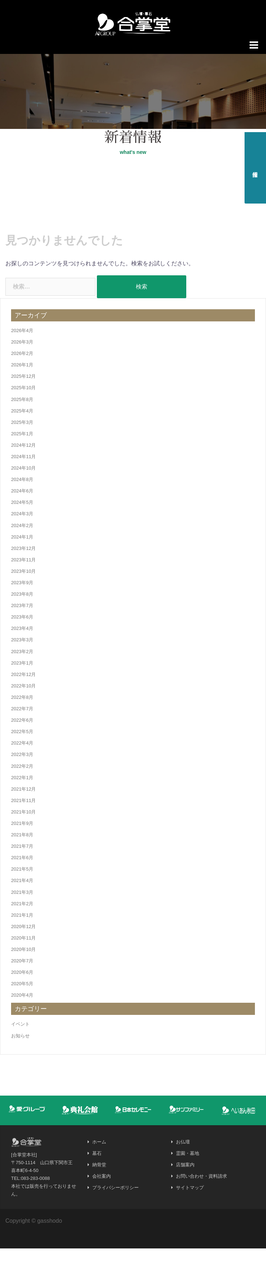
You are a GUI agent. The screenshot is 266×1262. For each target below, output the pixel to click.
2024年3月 (22, 527)
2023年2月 (22, 664)
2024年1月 (22, 550)
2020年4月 (22, 1008)
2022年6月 (22, 733)
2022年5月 (22, 745)
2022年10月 (23, 699)
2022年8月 (22, 710)
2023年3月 (22, 653)
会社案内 (101, 1189)
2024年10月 (23, 481)
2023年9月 (22, 596)
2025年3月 (22, 435)
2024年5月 (22, 516)
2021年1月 (22, 928)
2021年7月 (22, 859)
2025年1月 (22, 447)
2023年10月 (23, 584)
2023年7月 (22, 619)
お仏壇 (183, 1155)
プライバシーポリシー (115, 1201)
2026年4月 (22, 343)
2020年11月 (23, 951)
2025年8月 (22, 412)
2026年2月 (22, 367)
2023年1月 (22, 676)
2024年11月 (23, 469)
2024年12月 (23, 458)
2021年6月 (22, 871)
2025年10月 (23, 401)
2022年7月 (22, 722)
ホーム (99, 1155)
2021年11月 (23, 813)
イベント (20, 1037)
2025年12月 (23, 389)
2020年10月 (23, 962)
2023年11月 (23, 573)
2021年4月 (22, 894)
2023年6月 (22, 630)
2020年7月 (22, 974)
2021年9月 (22, 836)
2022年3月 (22, 768)
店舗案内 (185, 1178)
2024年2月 (22, 538)
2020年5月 (22, 997)
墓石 (97, 1167)
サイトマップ (190, 1201)
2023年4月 (22, 642)
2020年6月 (22, 985)
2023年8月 (22, 607)
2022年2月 (22, 779)
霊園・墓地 (187, 1167)
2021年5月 (22, 882)
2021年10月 (23, 825)
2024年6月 (22, 504)
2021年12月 (23, 802)
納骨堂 (99, 1178)
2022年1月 (22, 790)
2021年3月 (22, 905)
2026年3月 (22, 355)
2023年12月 (23, 561)
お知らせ (20, 1049)
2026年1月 (22, 378)
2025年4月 (22, 424)
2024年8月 (22, 493)
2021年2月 (22, 917)
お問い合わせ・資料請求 (201, 1189)
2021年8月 (22, 848)
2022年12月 (23, 687)
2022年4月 (22, 756)
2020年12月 (23, 939)
